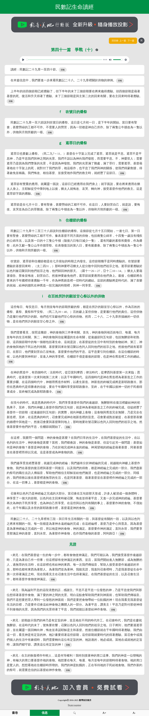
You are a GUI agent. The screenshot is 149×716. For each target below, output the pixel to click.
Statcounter (74, 705)
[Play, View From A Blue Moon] (23, 60)
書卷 (15, 712)
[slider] (64, 59)
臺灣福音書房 (85, 700)
